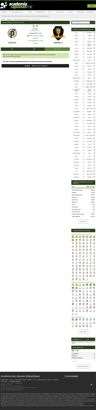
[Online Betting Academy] (77, 384)
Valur (89, 165)
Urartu (76, 69)
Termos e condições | (6, 389)
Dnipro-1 (58, 43)
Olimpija (89, 99)
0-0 (83, 45)
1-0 (83, 32)
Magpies (89, 111)
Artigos (71, 12)
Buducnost (76, 174)
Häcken (76, 51)
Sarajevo (89, 57)
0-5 (83, 117)
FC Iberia (89, 141)
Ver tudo (83, 221)
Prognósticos (40, 12)
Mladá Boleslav (89, 90)
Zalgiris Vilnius (89, 87)
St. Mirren (76, 165)
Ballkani (89, 41)
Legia (89, 117)
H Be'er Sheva (89, 135)
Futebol (53, 393)
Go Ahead (89, 123)
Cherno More (76, 135)
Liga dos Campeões (67, 397)
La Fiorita (76, 159)
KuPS (89, 126)
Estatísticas (61, 12)
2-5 (83, 102)
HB (76, 171)
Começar (5, 12)
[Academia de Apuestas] (80, 384)
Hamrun (76, 41)
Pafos (76, 87)
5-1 (83, 111)
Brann (76, 123)
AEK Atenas (89, 108)
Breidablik (89, 32)
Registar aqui (19, 383)
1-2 (83, 99)
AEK (76, 93)
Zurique (89, 162)
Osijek (89, 96)
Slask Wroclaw (76, 153)
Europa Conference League (35, 35)
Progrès (76, 120)
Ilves (89, 60)
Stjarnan (89, 105)
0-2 (83, 41)
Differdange (89, 81)
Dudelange (89, 51)
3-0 (83, 57)
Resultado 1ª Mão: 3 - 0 (35, 30)
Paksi (89, 93)
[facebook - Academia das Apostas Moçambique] (69, 380)
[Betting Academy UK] (87, 384)
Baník (89, 69)
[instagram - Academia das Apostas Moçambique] (73, 380)
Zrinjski (89, 75)
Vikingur (89, 150)
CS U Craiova (76, 132)
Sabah (76, 102)
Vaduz (76, 138)
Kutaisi (76, 129)
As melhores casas (17, 12)
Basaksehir (89, 159)
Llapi (76, 72)
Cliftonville (89, 48)
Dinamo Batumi (89, 45)
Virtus (89, 38)
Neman (76, 147)
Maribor (89, 132)
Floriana (89, 177)
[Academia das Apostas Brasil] (73, 384)
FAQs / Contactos (31, 387)
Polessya (76, 99)
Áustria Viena (76, 60)
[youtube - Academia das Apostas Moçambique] (66, 380)
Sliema (76, 114)
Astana (76, 66)
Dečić (76, 45)
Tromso (76, 126)
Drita (76, 32)
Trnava (76, 57)
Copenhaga (76, 111)
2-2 (83, 38)
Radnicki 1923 (89, 63)
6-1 (83, 51)
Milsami (89, 66)
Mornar (76, 63)
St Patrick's (89, 138)
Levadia (76, 96)
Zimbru (89, 78)
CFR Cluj (89, 147)
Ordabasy (76, 81)
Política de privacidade (18, 389)
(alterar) (73, 343)
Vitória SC (76, 177)
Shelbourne (76, 162)
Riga (89, 153)
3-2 (83, 60)
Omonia (89, 129)
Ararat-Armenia (76, 78)
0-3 (83, 144)
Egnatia (76, 150)
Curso (30, 12)
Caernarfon (76, 117)
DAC (76, 156)
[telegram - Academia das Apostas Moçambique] (77, 380)
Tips (50, 12)
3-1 (83, 35)
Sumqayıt (89, 54)
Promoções (80, 12)
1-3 (83, 75)
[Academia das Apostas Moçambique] (66, 384)
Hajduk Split (89, 171)
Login (91, 6)
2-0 (83, 48)
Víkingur (76, 144)
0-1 (83, 84)
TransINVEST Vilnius (76, 90)
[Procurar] (93, 22)
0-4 (83, 108)
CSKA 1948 (89, 174)
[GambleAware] (5, 408)
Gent (89, 144)
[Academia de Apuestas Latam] (84, 384)
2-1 (83, 63)
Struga (89, 35)
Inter (76, 108)
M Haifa (89, 102)
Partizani (76, 141)
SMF (11, 384)
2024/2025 (35, 38)
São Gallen (89, 84)
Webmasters (19, 386)
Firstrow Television (79, 404)
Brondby (89, 72)
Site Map (3, 384)
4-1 (83, 165)
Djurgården (89, 120)
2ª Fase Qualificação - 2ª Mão (35, 40)
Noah (89, 114)
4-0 (83, 105)
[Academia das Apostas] (69, 384)
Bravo (76, 75)
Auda (76, 48)
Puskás (12, 43)
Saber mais (46, 16)
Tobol (76, 84)
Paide (76, 105)
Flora (76, 38)
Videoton (76, 54)
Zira (89, 156)
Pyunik (76, 35)
